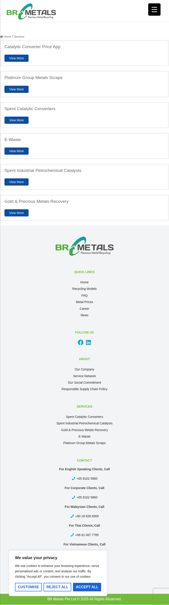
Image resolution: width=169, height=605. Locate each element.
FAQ (84, 295)
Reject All (57, 587)
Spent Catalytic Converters (84, 417)
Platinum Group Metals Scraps (84, 443)
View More (16, 58)
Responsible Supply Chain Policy (84, 389)
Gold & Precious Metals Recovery (84, 430)
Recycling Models (84, 289)
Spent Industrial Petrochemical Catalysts (84, 423)
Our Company (84, 369)
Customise (28, 587)
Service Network (84, 376)
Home (84, 282)
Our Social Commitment (84, 382)
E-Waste (84, 436)
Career (84, 308)
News (84, 315)
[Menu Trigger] (154, 9)
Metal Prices (84, 302)
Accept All (87, 587)
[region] (58, 573)
